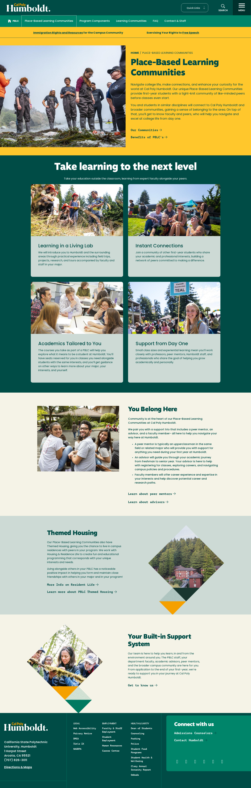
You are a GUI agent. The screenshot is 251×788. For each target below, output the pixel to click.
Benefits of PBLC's (147, 137)
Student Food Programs (139, 751)
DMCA (76, 738)
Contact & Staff (175, 21)
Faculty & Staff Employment (112, 730)
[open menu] (241, 7)
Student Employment (108, 739)
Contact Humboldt (188, 740)
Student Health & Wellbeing (141, 759)
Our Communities (144, 130)
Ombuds (135, 775)
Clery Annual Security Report (141, 768)
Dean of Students (141, 728)
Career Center (110, 750)
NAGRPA (77, 749)
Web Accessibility (84, 728)
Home (135, 53)
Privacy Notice (82, 733)
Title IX (78, 743)
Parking (135, 738)
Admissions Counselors (193, 733)
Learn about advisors (146, 502)
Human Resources (112, 745)
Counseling (137, 733)
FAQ (155, 21)
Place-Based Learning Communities (49, 21)
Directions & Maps (18, 767)
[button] (194, 7)
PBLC (13, 21)
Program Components (95, 21)
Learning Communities (131, 21)
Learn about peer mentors (150, 494)
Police (135, 743)
